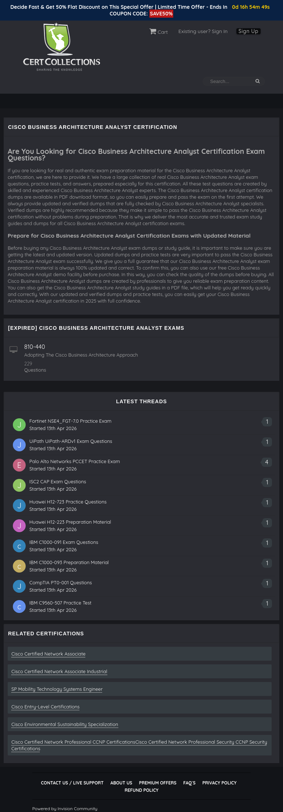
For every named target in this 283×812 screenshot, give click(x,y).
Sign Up (248, 31)
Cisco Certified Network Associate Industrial (59, 671)
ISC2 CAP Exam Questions (57, 481)
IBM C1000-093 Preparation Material (69, 562)
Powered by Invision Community (65, 808)
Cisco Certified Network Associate (48, 654)
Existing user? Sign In (203, 31)
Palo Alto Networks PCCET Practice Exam (74, 461)
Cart (158, 32)
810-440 (34, 346)
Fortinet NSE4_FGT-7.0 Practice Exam (70, 421)
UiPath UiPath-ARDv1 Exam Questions (70, 441)
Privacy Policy (219, 783)
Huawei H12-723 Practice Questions (67, 502)
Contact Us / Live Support (72, 783)
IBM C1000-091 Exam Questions (63, 542)
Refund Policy (141, 790)
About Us (121, 783)
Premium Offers (158, 783)
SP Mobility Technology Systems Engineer (57, 689)
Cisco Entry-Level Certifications (45, 707)
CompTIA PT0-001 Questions (60, 582)
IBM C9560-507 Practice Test (60, 603)
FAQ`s (189, 783)
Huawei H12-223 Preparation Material (70, 522)
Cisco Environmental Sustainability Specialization (64, 724)
